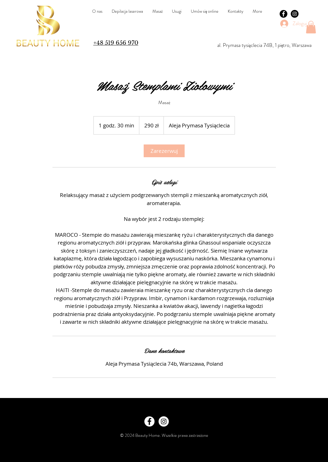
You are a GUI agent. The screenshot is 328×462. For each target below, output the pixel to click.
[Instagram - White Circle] (164, 421)
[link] (164, 150)
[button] (311, 27)
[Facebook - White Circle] (149, 421)
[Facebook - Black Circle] (283, 14)
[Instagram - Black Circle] (295, 14)
